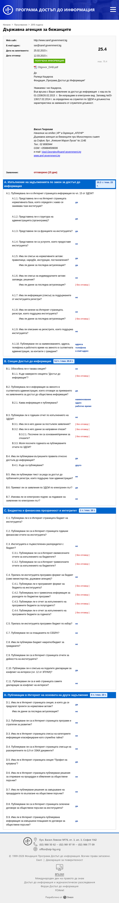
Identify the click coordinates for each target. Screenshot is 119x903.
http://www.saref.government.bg (50, 40)
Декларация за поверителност (64, 859)
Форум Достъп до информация (59, 886)
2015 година (37, 24)
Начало (7, 24)
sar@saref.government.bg (47, 45)
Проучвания (20, 24)
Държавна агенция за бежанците (37, 29)
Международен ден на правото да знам (59, 878)
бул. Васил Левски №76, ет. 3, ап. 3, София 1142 (68, 839)
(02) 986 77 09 (86, 844)
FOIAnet (59, 890)
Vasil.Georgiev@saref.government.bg (61, 151)
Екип (39, 859)
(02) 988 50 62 (47, 844)
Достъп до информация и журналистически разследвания (59, 882)
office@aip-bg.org (49, 849)
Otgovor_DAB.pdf (48, 67)
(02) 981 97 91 (67, 844)
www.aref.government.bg (47, 155)
